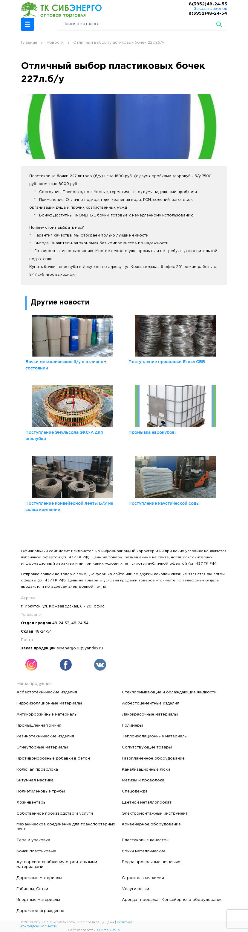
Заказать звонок (210, 8)
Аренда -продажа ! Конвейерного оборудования (172, 899)
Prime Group (109, 930)
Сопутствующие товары (147, 747)
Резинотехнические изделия (45, 736)
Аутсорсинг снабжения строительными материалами (56, 864)
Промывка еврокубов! (152, 432)
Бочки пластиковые (36, 851)
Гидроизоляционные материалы (49, 703)
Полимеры (132, 725)
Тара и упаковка (33, 840)
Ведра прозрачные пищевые (151, 862)
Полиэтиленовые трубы (40, 791)
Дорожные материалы (39, 878)
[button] (27, 24)
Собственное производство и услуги (54, 813)
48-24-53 (60, 623)
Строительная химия (143, 878)
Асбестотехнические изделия (46, 692)
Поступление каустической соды (164, 503)
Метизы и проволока (143, 780)
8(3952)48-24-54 (208, 13)
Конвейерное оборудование (151, 824)
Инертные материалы (38, 899)
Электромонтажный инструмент (155, 813)
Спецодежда (135, 791)
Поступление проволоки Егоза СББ (166, 361)
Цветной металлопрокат (147, 802)
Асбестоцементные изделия (150, 703)
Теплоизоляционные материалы (155, 736)
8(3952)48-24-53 (208, 4)
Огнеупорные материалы (42, 747)
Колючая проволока (37, 769)
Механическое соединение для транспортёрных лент (65, 826)
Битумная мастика (34, 780)
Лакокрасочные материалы (150, 714)
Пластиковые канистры (145, 840)
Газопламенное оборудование (153, 758)
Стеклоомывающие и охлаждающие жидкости (169, 692)
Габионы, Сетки (32, 889)
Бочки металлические (144, 851)
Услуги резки (135, 889)
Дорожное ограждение (40, 911)
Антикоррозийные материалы (46, 714)
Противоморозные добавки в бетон (53, 758)
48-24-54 (79, 623)
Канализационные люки (146, 769)
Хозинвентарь (30, 802)
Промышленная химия (38, 725)
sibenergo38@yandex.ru (80, 648)
